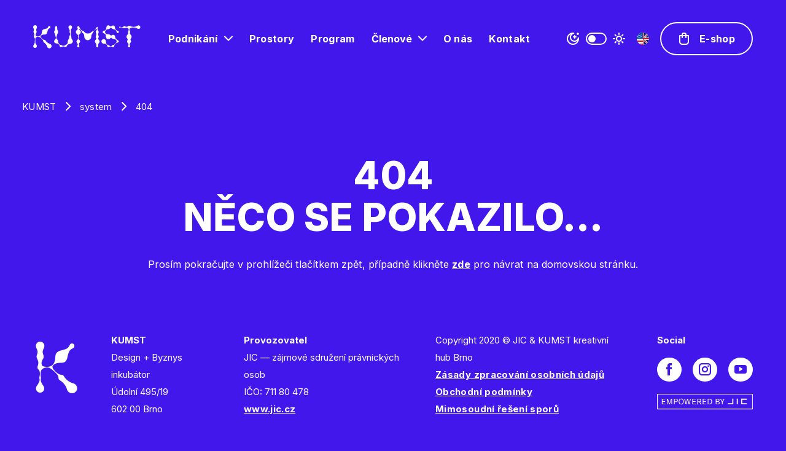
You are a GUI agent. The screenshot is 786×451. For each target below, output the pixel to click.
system (96, 106)
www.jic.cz (269, 409)
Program (332, 39)
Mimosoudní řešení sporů (497, 409)
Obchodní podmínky (483, 392)
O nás (458, 39)
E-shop (717, 39)
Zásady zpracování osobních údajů (519, 374)
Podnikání (193, 39)
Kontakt (509, 39)
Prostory (272, 39)
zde (461, 264)
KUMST (39, 106)
